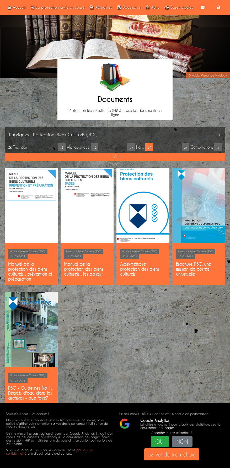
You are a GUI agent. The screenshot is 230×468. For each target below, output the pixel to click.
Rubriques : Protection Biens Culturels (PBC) (53, 134)
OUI (159, 441)
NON (182, 441)
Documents (127, 7)
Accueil (15, 7)
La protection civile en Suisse (56, 7)
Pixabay (221, 75)
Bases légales (178, 7)
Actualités (100, 7)
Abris (151, 7)
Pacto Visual (200, 75)
